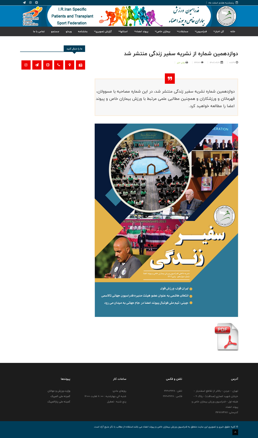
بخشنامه (82, 31)
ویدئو (69, 31)
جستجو (55, 31)
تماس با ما (39, 31)
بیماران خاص (162, 31)
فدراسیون (201, 31)
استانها (123, 31)
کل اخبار (218, 31)
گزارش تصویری (103, 31)
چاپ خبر (181, 62)
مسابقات (182, 31)
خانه (232, 31)
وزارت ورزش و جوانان (59, 391)
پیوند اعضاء (141, 31)
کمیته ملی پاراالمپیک (58, 401)
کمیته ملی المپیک (60, 396)
